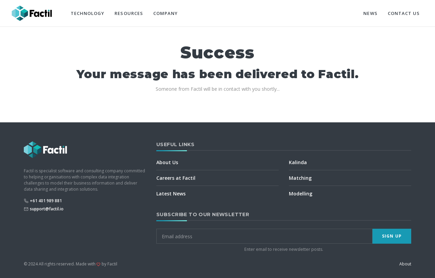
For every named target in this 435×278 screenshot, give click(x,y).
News (370, 13)
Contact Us (404, 13)
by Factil (109, 264)
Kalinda (298, 162)
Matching (300, 178)
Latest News (171, 193)
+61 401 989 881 (46, 201)
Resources (129, 13)
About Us (167, 162)
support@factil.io (47, 209)
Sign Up (392, 236)
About (405, 264)
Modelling (300, 193)
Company (165, 13)
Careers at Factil (175, 178)
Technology (87, 13)
